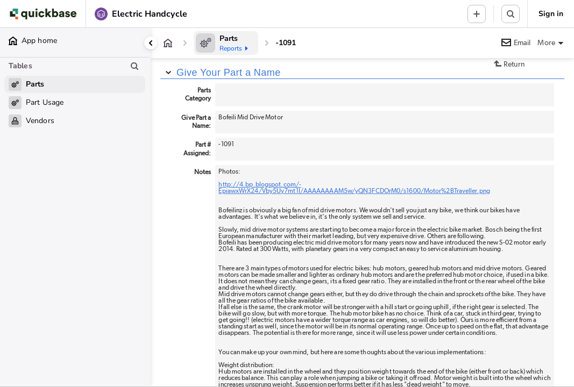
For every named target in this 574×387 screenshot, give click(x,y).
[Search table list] (134, 66)
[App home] (167, 43)
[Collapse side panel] (150, 43)
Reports (234, 48)
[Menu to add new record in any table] (476, 14)
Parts (228, 38)
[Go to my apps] (45, 14)
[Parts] (226, 43)
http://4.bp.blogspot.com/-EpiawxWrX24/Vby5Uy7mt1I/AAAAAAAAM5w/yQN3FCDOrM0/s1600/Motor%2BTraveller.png (354, 187)
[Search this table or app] (510, 14)
